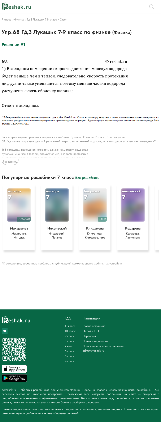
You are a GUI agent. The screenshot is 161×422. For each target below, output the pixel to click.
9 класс (70, 336)
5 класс (70, 356)
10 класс (70, 331)
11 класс (70, 326)
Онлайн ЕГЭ (91, 331)
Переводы (89, 336)
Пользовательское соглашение (103, 346)
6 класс (70, 351)
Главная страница (94, 326)
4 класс (70, 361)
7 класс (69, 346)
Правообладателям (95, 341)
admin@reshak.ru (93, 351)
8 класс (70, 341)
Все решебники (87, 177)
